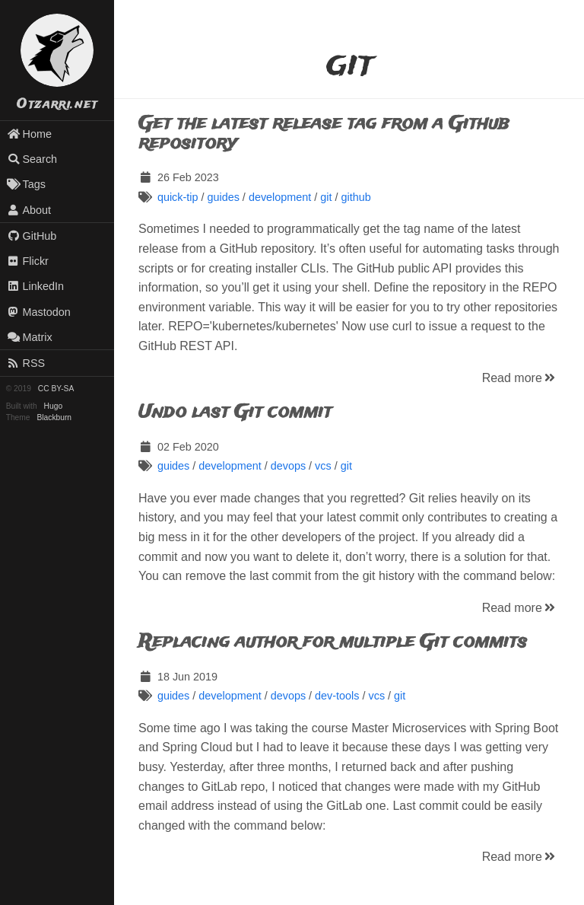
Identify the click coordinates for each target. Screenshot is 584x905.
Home (29, 134)
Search (32, 159)
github (355, 197)
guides (223, 197)
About (29, 210)
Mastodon (39, 312)
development (280, 197)
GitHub (32, 236)
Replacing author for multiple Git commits (332, 642)
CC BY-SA (56, 388)
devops (288, 466)
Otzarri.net (57, 104)
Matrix (29, 337)
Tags (26, 184)
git (326, 197)
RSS (26, 363)
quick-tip (177, 197)
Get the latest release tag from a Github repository (323, 133)
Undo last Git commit (235, 412)
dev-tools (337, 696)
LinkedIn (35, 286)
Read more (519, 377)
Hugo (53, 406)
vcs (323, 466)
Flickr (28, 261)
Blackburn (54, 417)
